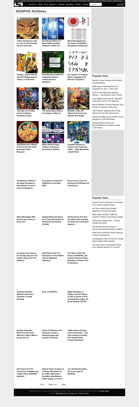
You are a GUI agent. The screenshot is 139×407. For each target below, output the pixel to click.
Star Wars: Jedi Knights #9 (35, 1)
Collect (61, 4)
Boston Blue (67, 1)
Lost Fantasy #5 (50, 1)
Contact (86, 4)
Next (64, 384)
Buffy (95, 1)
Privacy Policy (83, 393)
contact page (104, 391)
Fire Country (102, 1)
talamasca (59, 1)
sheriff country (117, 1)
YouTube (74, 1)
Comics (32, 4)
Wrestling (70, 4)
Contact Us (72, 393)
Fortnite (23, 1)
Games (53, 4)
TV (46, 4)
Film (40, 4)
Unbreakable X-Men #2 (85, 1)
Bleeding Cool (61, 393)
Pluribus (109, 1)
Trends (78, 4)
